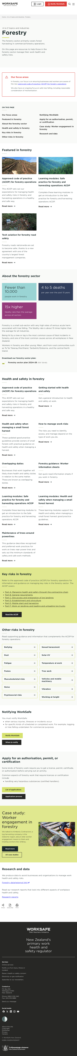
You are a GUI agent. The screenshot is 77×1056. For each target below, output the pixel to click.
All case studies (11, 855)
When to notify (11, 742)
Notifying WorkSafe (49, 115)
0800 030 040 (13, 996)
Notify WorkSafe (56, 4)
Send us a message (9, 1001)
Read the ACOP (11, 614)
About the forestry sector (14, 124)
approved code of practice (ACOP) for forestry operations (42, 84)
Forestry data (15, 883)
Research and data (48, 134)
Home (4, 17)
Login (37, 4)
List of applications (13, 790)
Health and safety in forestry (15, 128)
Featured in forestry (11, 119)
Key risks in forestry (11, 132)
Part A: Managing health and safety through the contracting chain (36, 592)
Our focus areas (9, 115)
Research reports (10, 897)
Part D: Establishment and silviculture (23, 600)
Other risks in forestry (12, 137)
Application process (13, 796)
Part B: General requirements (19, 595)
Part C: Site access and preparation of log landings (29, 598)
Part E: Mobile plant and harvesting (22, 603)
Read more (10, 849)
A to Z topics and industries (15, 17)
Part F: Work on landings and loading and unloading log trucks (35, 606)
